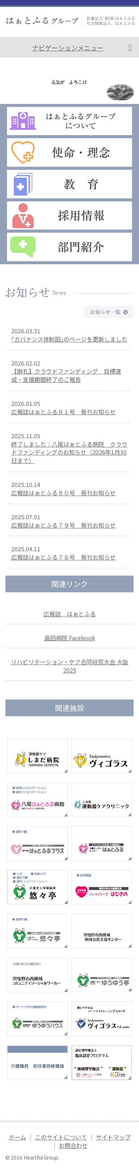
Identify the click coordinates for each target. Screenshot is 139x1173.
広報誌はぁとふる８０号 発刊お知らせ (63, 492)
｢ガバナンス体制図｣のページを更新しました (69, 339)
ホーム (17, 1137)
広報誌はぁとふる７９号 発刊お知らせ (63, 525)
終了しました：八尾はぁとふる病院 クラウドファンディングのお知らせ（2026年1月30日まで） (69, 452)
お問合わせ (73, 1145)
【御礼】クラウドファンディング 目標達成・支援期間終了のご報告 (66, 375)
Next (129, 79)
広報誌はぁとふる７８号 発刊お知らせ (63, 557)
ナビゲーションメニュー (67, 47)
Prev (9, 79)
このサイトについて (61, 1137)
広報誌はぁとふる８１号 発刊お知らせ (63, 411)
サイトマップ (113, 1137)
